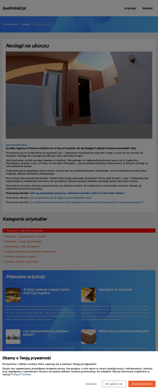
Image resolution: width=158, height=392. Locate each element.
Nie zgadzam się (113, 384)
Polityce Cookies (21, 374)
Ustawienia (90, 384)
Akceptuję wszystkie (142, 384)
